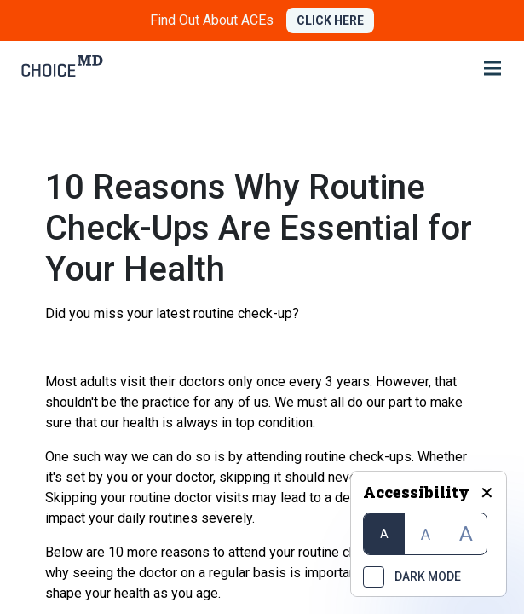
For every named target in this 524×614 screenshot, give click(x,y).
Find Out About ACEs (212, 20)
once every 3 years (313, 382)
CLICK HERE (330, 20)
